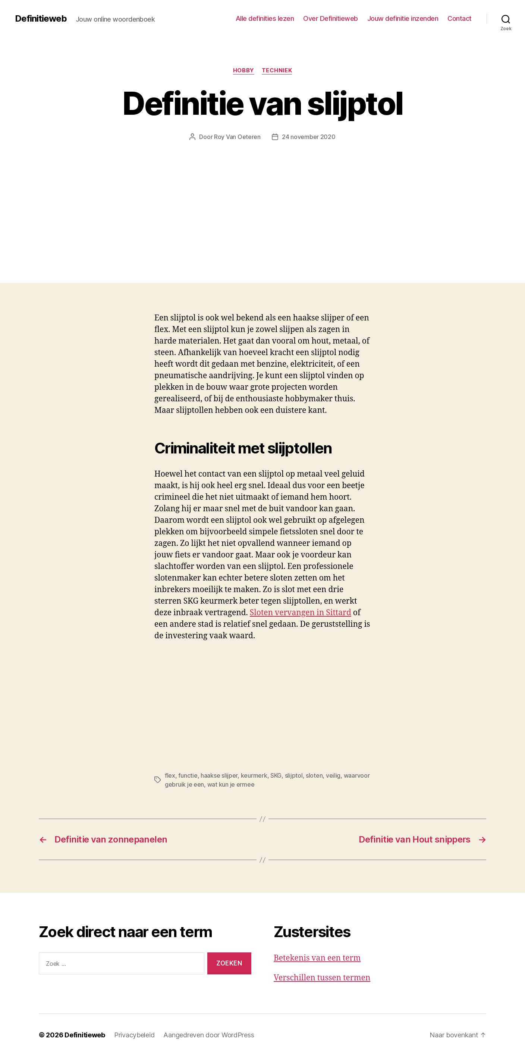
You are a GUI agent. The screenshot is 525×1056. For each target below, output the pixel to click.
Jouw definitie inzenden (402, 18)
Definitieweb (41, 18)
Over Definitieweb (330, 18)
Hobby (243, 70)
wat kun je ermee (231, 784)
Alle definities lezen (265, 18)
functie (187, 775)
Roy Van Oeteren (237, 136)
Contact (459, 18)
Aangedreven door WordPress (208, 1035)
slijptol (294, 775)
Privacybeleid (134, 1035)
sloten (314, 775)
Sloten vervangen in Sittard (300, 613)
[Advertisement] (262, 197)
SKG (276, 775)
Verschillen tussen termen (322, 978)
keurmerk (254, 775)
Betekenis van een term (317, 958)
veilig (333, 775)
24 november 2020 (309, 136)
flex (170, 775)
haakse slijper (219, 775)
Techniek (277, 70)
